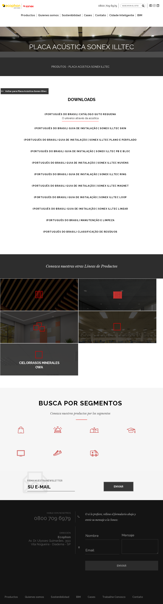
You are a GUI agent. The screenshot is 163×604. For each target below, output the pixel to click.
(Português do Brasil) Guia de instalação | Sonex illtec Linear (80, 209)
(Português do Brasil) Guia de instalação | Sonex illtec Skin (80, 128)
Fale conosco (140, 572)
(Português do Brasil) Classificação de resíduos (80, 232)
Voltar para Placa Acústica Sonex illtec (25, 91)
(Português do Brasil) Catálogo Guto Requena (80, 114)
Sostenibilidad (71, 14)
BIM (139, 14)
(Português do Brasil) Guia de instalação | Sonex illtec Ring (80, 174)
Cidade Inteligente (121, 14)
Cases (88, 14)
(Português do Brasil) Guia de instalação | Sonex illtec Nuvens (80, 163)
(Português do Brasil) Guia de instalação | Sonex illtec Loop (80, 197)
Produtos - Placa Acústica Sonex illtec (80, 67)
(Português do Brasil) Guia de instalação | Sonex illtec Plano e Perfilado (80, 140)
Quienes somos (48, 14)
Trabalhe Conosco (113, 564)
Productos (28, 14)
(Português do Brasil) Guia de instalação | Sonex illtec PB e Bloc (80, 151)
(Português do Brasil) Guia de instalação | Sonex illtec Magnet (80, 186)
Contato (100, 14)
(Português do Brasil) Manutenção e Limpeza (80, 220)
